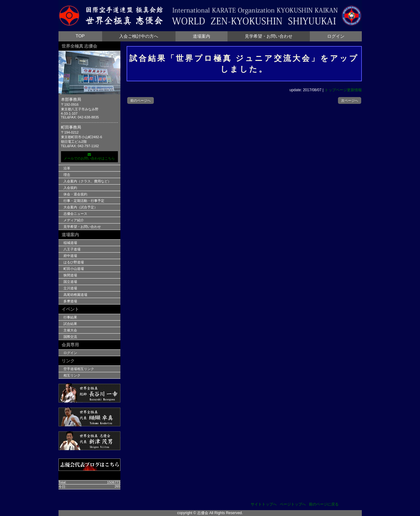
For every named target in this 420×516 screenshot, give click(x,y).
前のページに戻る (324, 504)
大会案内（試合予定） (80, 207)
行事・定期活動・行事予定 (83, 201)
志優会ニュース (75, 213)
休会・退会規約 (75, 194)
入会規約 (70, 188)
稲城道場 (70, 243)
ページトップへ (293, 504)
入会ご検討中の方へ (138, 36)
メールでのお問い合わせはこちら (89, 156)
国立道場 (70, 282)
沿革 (66, 168)
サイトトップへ (264, 504)
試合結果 (70, 324)
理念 (66, 175)
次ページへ (349, 100)
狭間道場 (70, 275)
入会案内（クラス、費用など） (87, 181)
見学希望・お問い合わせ (268, 36)
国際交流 (70, 337)
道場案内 (201, 36)
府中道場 (70, 256)
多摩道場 (70, 301)
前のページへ (140, 100)
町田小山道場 (73, 269)
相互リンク (71, 375)
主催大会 (70, 330)
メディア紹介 (73, 220)
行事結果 (70, 317)
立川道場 (70, 288)
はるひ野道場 (73, 262)
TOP (80, 35)
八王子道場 (71, 249)
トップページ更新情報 (343, 90)
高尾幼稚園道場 (75, 294)
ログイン (335, 36)
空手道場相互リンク (78, 369)
